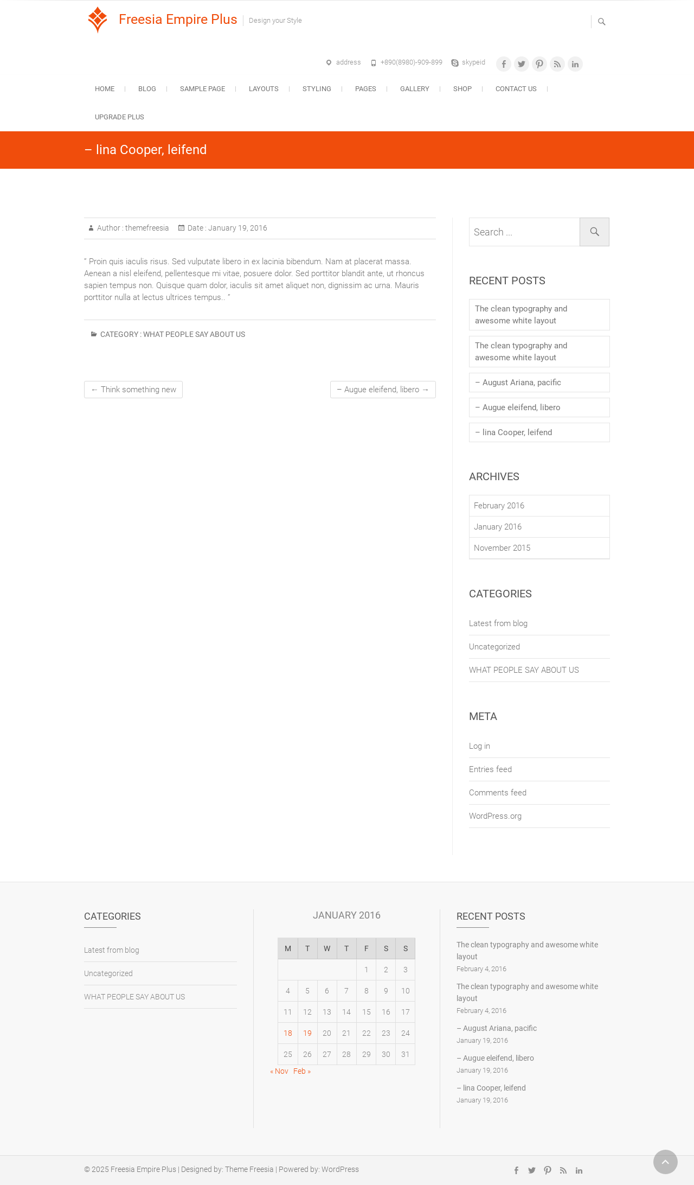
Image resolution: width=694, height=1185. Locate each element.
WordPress (340, 1169)
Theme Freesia (249, 1169)
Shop (462, 89)
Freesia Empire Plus (178, 19)
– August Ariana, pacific (518, 382)
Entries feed (490, 769)
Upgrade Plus (119, 117)
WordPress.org (495, 816)
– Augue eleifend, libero (383, 389)
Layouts (264, 89)
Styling (317, 89)
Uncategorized (494, 647)
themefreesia (146, 228)
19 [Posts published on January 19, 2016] (307, 1033)
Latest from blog (498, 623)
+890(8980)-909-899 (411, 62)
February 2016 (499, 506)
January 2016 (498, 527)
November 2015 (502, 548)
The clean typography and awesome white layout (521, 315)
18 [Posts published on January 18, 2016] (288, 1033)
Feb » (302, 1071)
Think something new (133, 389)
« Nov (279, 1071)
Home (104, 89)
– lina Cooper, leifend (513, 432)
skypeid (473, 62)
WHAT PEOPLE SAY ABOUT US (194, 334)
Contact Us (516, 89)
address (348, 62)
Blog (147, 89)
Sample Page (202, 89)
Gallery (414, 89)
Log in (479, 746)
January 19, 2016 (237, 228)
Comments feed (497, 793)
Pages (365, 89)
